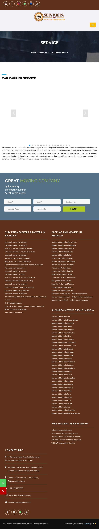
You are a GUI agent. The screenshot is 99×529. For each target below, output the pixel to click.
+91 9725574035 (16, 488)
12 (60, 145)
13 (63, 145)
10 (55, 145)
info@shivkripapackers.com (20, 495)
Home (33, 52)
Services (43, 52)
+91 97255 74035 (16, 193)
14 (66, 145)
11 (58, 145)
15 (69, 145)
